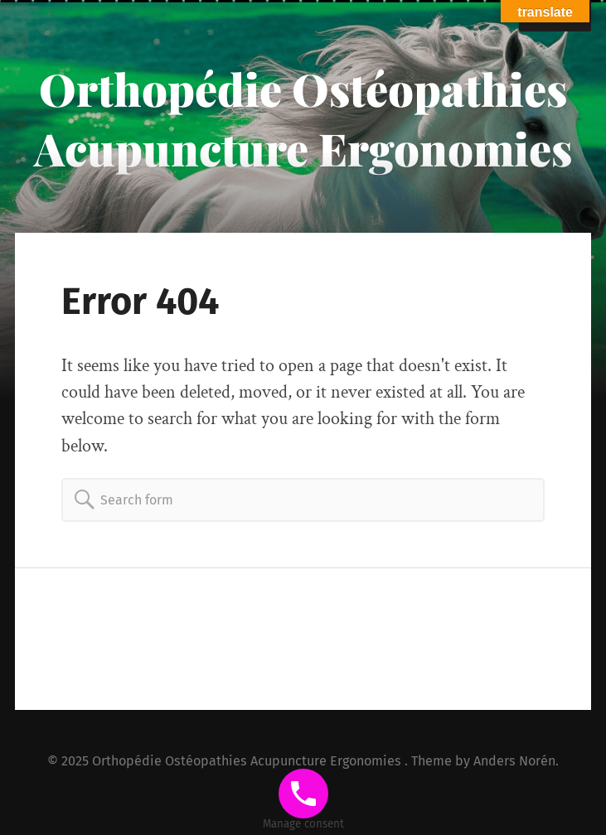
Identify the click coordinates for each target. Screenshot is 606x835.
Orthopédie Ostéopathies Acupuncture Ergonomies (303, 118)
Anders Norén (514, 761)
